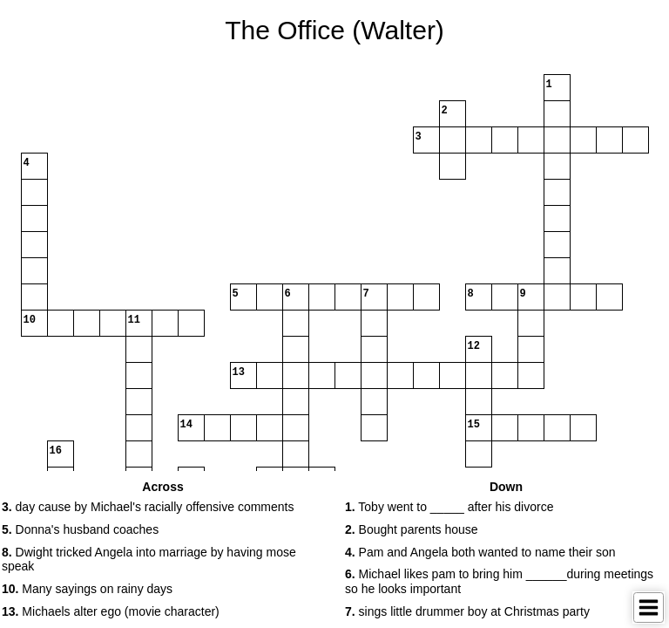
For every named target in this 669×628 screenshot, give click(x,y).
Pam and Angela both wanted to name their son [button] (480, 552)
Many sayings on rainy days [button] (87, 589)
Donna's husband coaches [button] (80, 529)
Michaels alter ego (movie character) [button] (111, 611)
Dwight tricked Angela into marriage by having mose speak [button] (149, 559)
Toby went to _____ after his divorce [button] (449, 507)
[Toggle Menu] (648, 607)
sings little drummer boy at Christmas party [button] (467, 611)
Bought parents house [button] (411, 529)
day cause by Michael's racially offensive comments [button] (148, 507)
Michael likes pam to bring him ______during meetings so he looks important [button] (499, 581)
